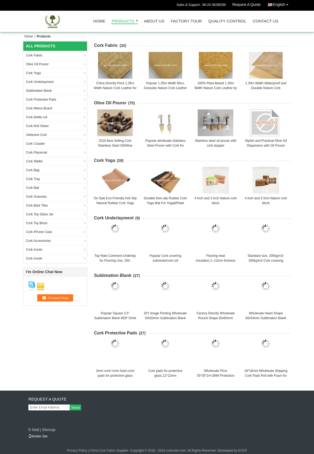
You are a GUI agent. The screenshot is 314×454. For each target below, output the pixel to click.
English (282, 4)
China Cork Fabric (103, 450)
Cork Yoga (33, 73)
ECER (242, 450)
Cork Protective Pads (41, 99)
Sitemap (48, 430)
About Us (154, 21)
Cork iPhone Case (39, 232)
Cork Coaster (35, 144)
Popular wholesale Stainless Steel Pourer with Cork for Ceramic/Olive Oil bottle (165, 145)
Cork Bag (32, 170)
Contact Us (265, 21)
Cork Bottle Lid (36, 117)
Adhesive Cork (36, 135)
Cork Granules (36, 197)
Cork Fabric (34, 55)
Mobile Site (37, 436)
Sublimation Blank (39, 91)
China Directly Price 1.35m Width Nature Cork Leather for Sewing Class (115, 88)
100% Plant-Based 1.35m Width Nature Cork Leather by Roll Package (215, 88)
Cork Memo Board (39, 108)
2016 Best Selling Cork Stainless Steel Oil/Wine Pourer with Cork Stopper (115, 145)
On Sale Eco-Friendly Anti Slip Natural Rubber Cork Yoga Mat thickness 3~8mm (115, 203)
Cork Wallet (34, 161)
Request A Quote (246, 4)
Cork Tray (33, 179)
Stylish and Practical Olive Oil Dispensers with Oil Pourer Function (266, 145)
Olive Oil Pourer (37, 64)
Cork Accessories (38, 241)
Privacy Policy (77, 450)
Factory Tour (186, 21)
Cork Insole (34, 249)
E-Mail (33, 430)
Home (99, 21)
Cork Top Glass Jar (39, 214)
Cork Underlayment (40, 82)
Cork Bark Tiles (37, 205)
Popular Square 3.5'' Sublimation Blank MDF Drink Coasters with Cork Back (115, 318)
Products (123, 21)
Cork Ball (32, 188)
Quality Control (227, 21)
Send (75, 408)
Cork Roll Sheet (37, 126)
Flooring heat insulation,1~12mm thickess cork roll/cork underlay (216, 260)
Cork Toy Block (36, 223)
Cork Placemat (36, 152)
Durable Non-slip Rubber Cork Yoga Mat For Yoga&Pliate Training (165, 203)
